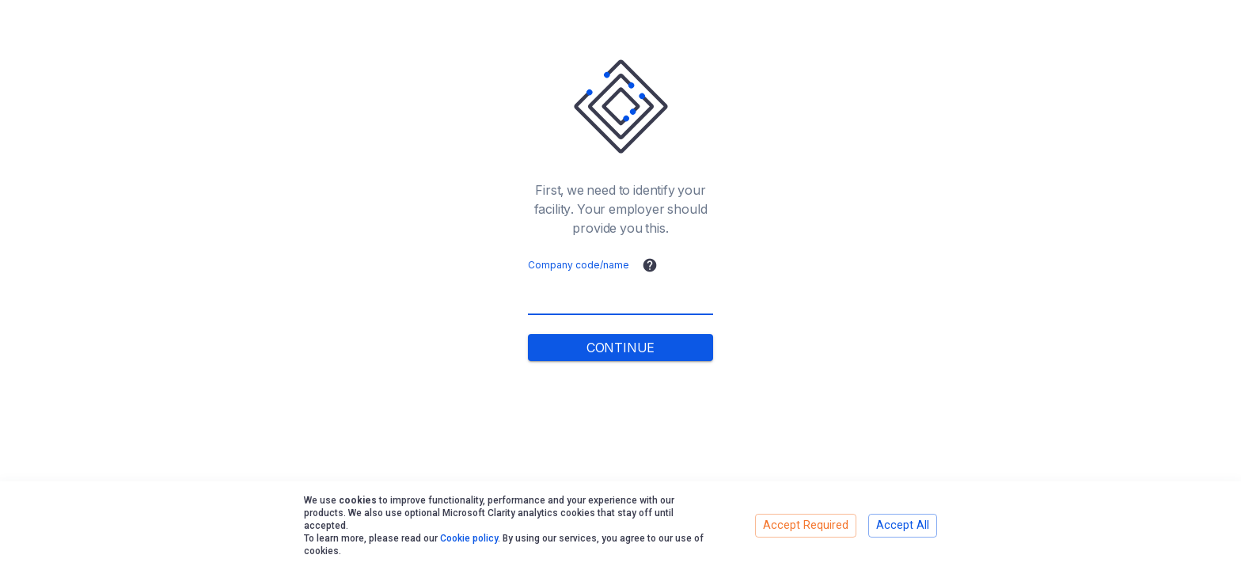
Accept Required (805, 525)
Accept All (902, 525)
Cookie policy (469, 538)
